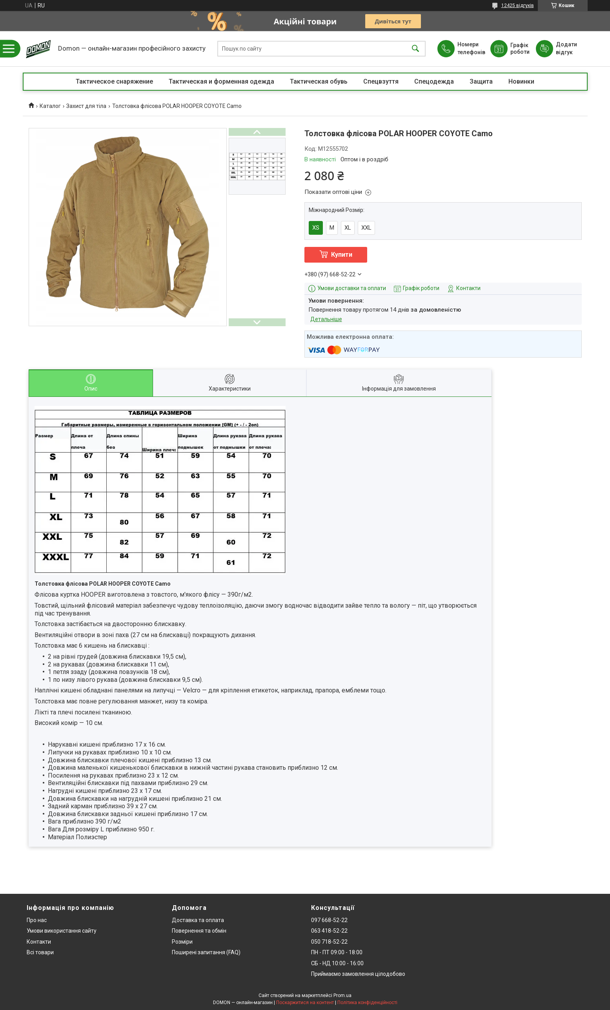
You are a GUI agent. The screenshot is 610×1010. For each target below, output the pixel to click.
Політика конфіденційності (367, 1002)
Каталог (50, 106)
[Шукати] (415, 49)
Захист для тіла (86, 106)
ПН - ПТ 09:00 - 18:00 (336, 952)
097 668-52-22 (329, 920)
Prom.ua (342, 995)
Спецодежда (434, 81)
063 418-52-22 (329, 931)
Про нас (37, 920)
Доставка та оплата (198, 920)
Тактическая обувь (319, 81)
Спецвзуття (381, 81)
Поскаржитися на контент (305, 1002)
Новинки (521, 81)
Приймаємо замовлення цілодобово (358, 974)
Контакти (39, 942)
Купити (341, 254)
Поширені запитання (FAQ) (206, 952)
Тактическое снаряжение (114, 81)
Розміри (182, 942)
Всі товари (40, 952)
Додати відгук (566, 48)
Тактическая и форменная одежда (221, 81)
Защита (481, 81)
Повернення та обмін (199, 931)
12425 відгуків (517, 5)
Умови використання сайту (62, 931)
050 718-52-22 (329, 942)
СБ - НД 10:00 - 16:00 (337, 963)
